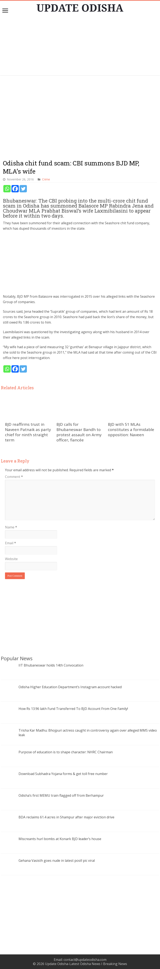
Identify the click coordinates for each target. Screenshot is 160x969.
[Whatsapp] (7, 188)
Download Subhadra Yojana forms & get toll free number (63, 773)
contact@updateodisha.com (85, 959)
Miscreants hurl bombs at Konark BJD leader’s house (60, 839)
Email (10, 543)
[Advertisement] (80, 46)
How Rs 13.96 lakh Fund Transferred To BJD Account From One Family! (73, 708)
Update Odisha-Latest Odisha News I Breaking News (86, 963)
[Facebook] (15, 188)
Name (11, 527)
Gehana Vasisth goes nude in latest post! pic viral (57, 860)
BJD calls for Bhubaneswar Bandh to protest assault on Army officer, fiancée (78, 432)
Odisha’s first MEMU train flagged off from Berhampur (61, 795)
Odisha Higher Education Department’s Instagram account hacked (70, 687)
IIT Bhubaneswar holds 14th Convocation (51, 665)
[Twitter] (23, 188)
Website (11, 559)
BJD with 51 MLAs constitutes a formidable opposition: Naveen (131, 429)
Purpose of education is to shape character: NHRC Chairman (66, 752)
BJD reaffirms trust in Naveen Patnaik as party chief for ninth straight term (28, 432)
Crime (46, 179)
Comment (14, 476)
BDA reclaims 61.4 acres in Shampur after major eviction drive (66, 817)
